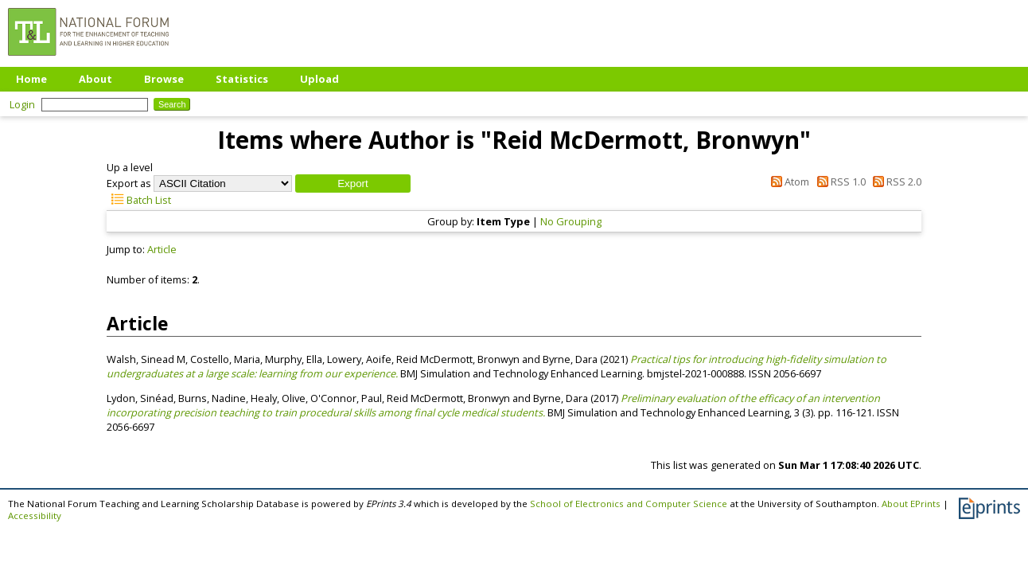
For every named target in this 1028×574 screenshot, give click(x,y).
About (95, 79)
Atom (787, 181)
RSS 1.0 (838, 181)
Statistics (242, 79)
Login (22, 104)
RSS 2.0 (894, 181)
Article (162, 249)
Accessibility (34, 515)
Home (31, 79)
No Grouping (571, 221)
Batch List (139, 200)
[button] (353, 183)
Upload (319, 79)
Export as (129, 183)
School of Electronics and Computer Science (628, 504)
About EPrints (911, 504)
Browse (164, 79)
